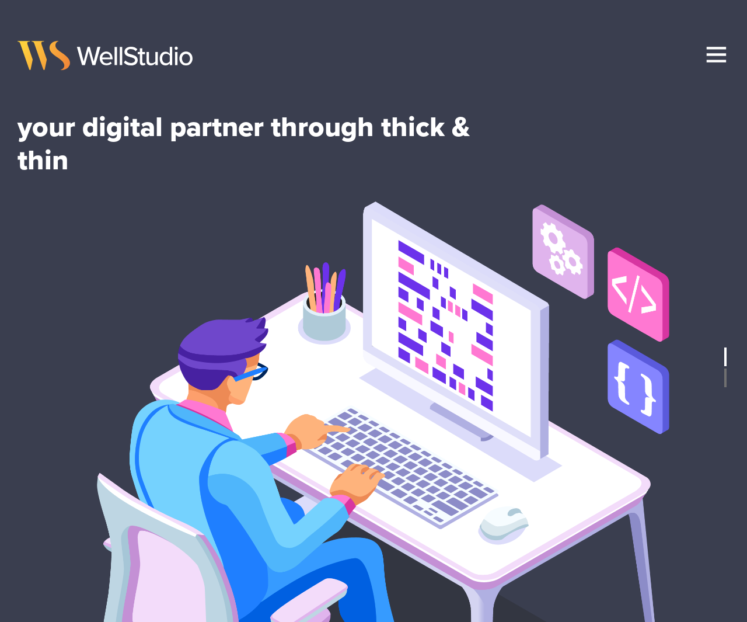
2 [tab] (725, 378)
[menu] (716, 54)
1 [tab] (725, 357)
